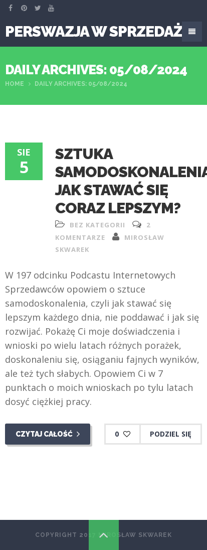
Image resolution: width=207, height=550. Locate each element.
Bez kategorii (97, 224)
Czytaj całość (48, 434)
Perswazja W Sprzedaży (98, 31)
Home (14, 83)
